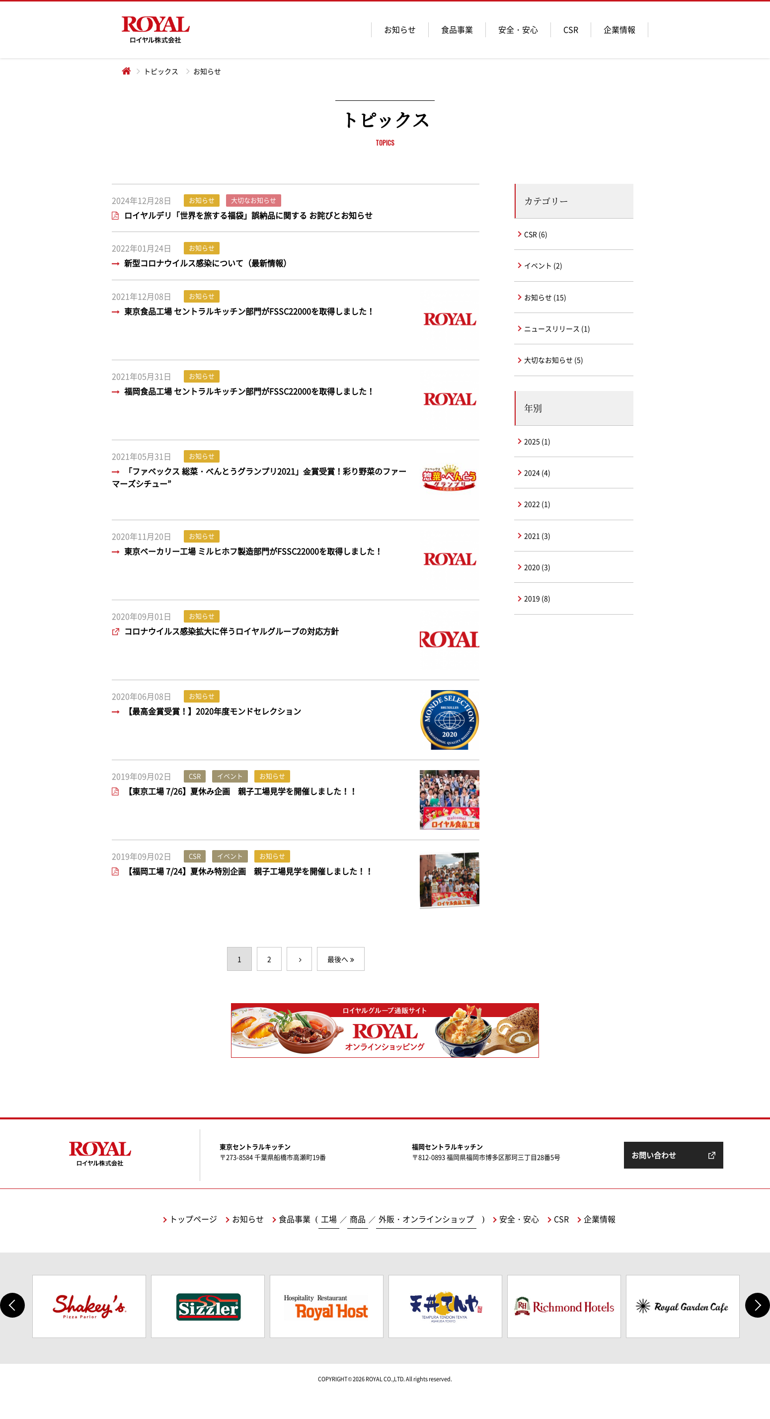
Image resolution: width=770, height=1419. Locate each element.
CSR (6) (535, 234)
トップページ (193, 1219)
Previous (12, 1305)
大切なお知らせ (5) (553, 360)
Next (757, 1305)
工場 (329, 1219)
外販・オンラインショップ (426, 1219)
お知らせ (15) (545, 297)
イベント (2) (543, 265)
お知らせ (400, 29)
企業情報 (619, 29)
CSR (570, 29)
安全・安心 (518, 29)
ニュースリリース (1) (557, 328)
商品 (358, 1219)
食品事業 (457, 29)
